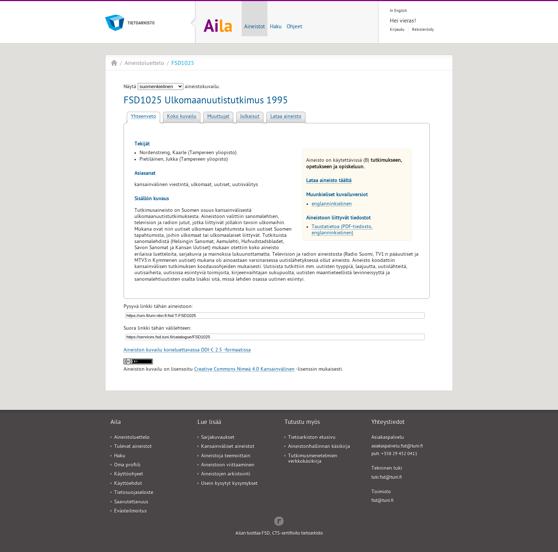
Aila (114, 63)
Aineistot (254, 27)
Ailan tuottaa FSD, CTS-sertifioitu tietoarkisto (279, 533)
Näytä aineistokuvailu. (172, 87)
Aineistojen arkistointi (225, 474)
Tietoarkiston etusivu (312, 438)
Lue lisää (209, 423)
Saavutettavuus (131, 502)
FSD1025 (182, 64)
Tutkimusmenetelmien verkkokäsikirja (312, 459)
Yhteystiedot (388, 423)
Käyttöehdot (128, 484)
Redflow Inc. (279, 520)
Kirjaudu (397, 30)
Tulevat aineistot (133, 447)
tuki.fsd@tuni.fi (386, 478)
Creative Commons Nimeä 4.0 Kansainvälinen (244, 370)
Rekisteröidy (423, 30)
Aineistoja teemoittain (225, 456)
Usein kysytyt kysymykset (229, 484)
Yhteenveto (143, 117)
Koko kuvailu (181, 117)
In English (398, 11)
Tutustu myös (302, 423)
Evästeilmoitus (130, 511)
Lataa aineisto (285, 117)
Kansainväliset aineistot (227, 447)
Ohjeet (294, 27)
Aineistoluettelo (144, 64)
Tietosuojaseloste (133, 493)
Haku (276, 27)
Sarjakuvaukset (217, 438)
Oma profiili (127, 465)
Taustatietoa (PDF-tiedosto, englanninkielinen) (342, 230)
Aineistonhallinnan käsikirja (319, 447)
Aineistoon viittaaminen (227, 465)
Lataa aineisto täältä (328, 181)
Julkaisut (249, 117)
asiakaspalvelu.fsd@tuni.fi (397, 446)
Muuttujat (218, 117)
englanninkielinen (332, 204)
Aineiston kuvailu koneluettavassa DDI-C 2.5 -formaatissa (187, 350)
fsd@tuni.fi (382, 501)
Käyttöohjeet (128, 474)
